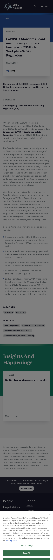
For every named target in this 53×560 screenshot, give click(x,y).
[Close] (50, 522)
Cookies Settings (26, 553)
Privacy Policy (11, 548)
